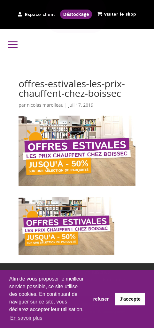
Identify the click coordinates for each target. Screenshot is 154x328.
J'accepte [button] (130, 299)
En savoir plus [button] (26, 318)
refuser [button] (101, 299)
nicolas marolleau (45, 105)
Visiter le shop (120, 14)
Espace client (40, 14)
